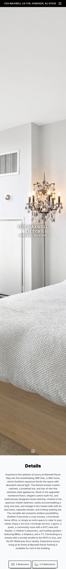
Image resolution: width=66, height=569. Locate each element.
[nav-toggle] (60, 4)
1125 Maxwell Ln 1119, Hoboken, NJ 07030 (30, 3)
